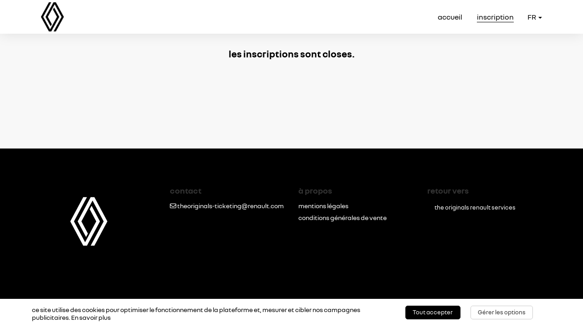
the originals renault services (475, 207)
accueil (450, 16)
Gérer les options (502, 312)
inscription (495, 16)
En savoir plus (91, 317)
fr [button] (534, 16)
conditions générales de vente (342, 217)
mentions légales (323, 206)
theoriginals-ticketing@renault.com (227, 206)
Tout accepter (433, 312)
